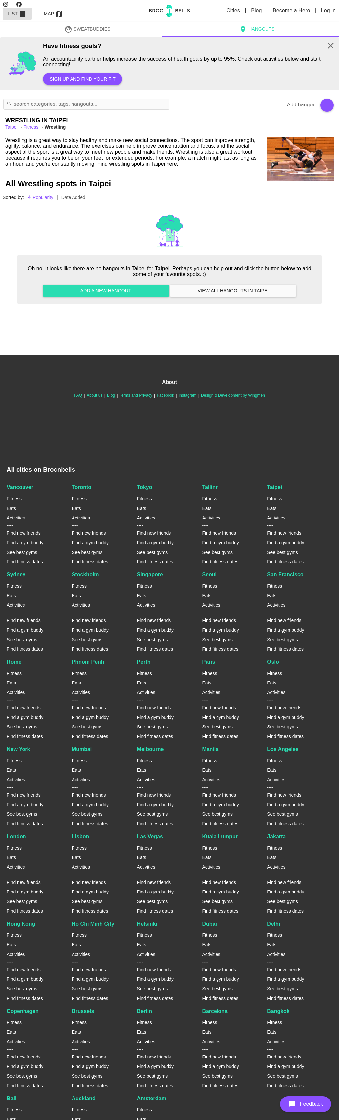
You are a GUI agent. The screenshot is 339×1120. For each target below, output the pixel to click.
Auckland (84, 1098)
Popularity (40, 197)
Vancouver (20, 487)
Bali (11, 1098)
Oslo (273, 662)
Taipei (274, 487)
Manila (210, 749)
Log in (328, 10)
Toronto (81, 487)
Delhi (273, 924)
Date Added (73, 197)
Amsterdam (151, 1098)
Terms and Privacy (136, 395)
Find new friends (24, 533)
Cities (233, 10)
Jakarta (276, 836)
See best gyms (22, 552)
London (16, 836)
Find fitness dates (25, 561)
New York (18, 749)
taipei (12, 127)
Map (53, 14)
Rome (14, 662)
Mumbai (82, 749)
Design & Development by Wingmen (233, 395)
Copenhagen (23, 1011)
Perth (144, 662)
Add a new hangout (106, 291)
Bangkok (278, 1011)
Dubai (209, 924)
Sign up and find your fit (82, 79)
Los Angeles (283, 749)
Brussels (83, 1011)
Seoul (209, 574)
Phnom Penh (88, 662)
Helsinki (147, 924)
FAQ (78, 395)
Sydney (16, 574)
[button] (305, 1104)
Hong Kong (21, 924)
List (17, 14)
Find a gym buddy (25, 542)
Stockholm (85, 574)
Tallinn (210, 487)
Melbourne (150, 749)
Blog (257, 10)
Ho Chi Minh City (93, 924)
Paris (208, 662)
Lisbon (80, 836)
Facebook (165, 395)
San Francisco (285, 574)
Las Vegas (150, 836)
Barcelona (214, 1011)
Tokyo (144, 487)
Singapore (150, 574)
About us (94, 395)
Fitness (32, 127)
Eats (11, 508)
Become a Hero (292, 10)
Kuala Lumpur (220, 836)
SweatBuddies (87, 29)
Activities (16, 517)
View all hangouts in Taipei (233, 291)
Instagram (187, 395)
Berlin (144, 1011)
